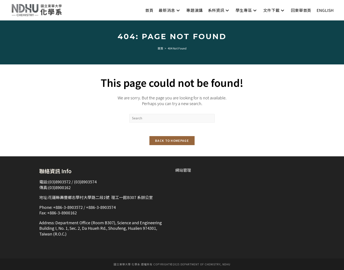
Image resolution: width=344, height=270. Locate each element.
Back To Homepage (172, 141)
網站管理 (183, 170)
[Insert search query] (172, 118)
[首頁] (160, 48)
